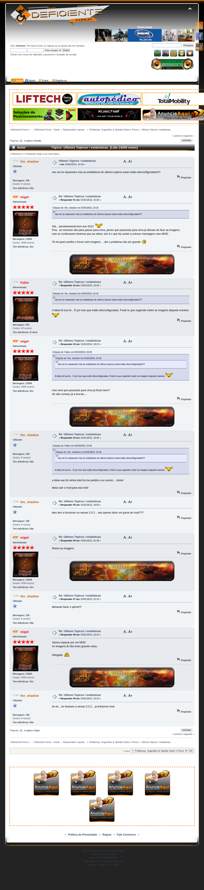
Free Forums (109, 854)
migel (24, 197)
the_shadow (29, 161)
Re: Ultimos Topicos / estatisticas (80, 196)
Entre (40, 45)
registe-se (52, 45)
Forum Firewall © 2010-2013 (110, 861)
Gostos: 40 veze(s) (22, 328)
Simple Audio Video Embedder (103, 857)
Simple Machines (117, 851)
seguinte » (188, 136)
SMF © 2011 (102, 851)
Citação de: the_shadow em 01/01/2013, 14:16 (76, 208)
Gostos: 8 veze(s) (21, 184)
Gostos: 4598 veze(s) (23, 242)
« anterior (177, 136)
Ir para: (127, 751)
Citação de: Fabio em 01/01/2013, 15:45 (72, 352)
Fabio (24, 282)
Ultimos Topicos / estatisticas (77, 160)
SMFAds (96, 854)
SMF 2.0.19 (88, 851)
